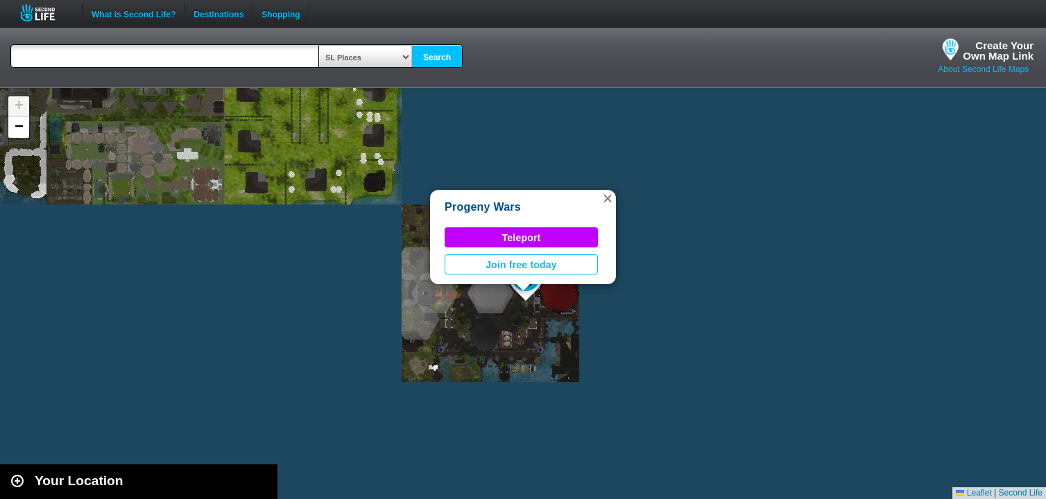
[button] (607, 198)
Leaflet (973, 493)
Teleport (521, 237)
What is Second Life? (133, 13)
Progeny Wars (483, 207)
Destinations (218, 13)
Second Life (45, 12)
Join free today (521, 264)
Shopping (281, 13)
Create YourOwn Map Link (998, 51)
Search (437, 57)
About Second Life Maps (983, 69)
